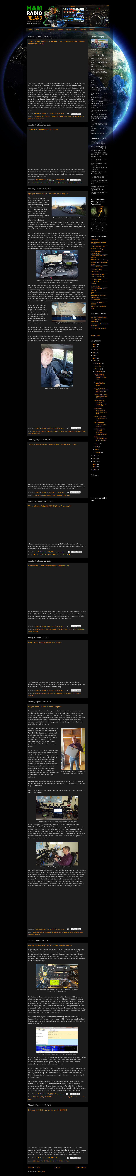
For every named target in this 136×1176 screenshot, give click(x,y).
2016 (95, 358)
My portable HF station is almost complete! (45, 706)
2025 (95, 344)
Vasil (67, 1161)
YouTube (69, 555)
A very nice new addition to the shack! (43, 130)
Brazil (54, 495)
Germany (40, 183)
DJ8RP (42, 629)
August (97, 444)
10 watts (36, 495)
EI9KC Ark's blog (96, 269)
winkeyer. (31, 934)
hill (66, 431)
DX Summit (94, 239)
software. (77, 1097)
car (34, 431)
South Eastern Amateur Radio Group (98, 296)
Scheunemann (76, 183)
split (33, 119)
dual (34, 183)
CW (46, 116)
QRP (29, 433)
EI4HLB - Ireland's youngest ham (96, 252)
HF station (47, 932)
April (96, 446)
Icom (60, 932)
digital (38, 431)
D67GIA (52, 693)
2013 (95, 458)
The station (51, 30)
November (98, 366)
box (34, 932)
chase (42, 116)
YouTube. (31, 695)
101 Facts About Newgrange (96, 320)
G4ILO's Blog (95, 272)
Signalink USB (78, 932)
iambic (45, 183)
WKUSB (37, 934)
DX (49, 116)
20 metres (36, 116)
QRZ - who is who (96, 293)
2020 (95, 355)
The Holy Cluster (96, 279)
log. (73, 116)
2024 (95, 347)
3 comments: (59, 1094)
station (83, 1097)
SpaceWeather (95, 300)
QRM (77, 116)
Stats (75, 30)
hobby (47, 629)
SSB (82, 629)
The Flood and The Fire (98, 328)
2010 (95, 467)
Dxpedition (54, 116)
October (97, 369)
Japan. (50, 183)
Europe (61, 116)
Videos (68, 30)
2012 (95, 461)
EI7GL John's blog (96, 266)
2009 (95, 469)
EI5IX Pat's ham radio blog (99, 260)
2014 (95, 455)
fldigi (42, 1097)
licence (66, 629)
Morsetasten (62, 183)
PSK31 (83, 431)
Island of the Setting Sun (98, 317)
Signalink (71, 1097)
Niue (69, 693)
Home (30, 30)
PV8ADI (59, 495)
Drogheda (49, 431)
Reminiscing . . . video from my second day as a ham (48, 566)
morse (55, 183)
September (98, 371)
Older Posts (81, 1167)
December (98, 363)
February (98, 452)
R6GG (74, 693)
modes (59, 1097)
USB (29, 1099)
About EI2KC (39, 30)
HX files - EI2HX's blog (98, 277)
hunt (65, 116)
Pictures (60, 30)
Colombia (43, 555)
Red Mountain (36, 433)
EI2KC (55, 431)
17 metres (36, 555)
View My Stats (95, 335)
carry (38, 932)
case (41, 932)
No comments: (60, 113)
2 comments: (60, 180)
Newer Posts (34, 1167)
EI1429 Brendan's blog (98, 246)
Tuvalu (42, 119)
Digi (34, 1097)
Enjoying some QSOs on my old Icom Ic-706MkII (47, 1110)
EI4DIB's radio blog (97, 249)
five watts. (61, 431)
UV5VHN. (62, 1161)
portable (77, 431)
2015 (95, 361)
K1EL (65, 932)
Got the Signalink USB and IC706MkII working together (50, 945)
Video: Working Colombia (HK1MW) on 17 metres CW (49, 506)
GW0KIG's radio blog (97, 274)
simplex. (59, 555)
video (64, 555)
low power (71, 431)
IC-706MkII (54, 932)
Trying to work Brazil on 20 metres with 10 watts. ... (100, 396)
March (97, 449)
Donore (43, 431)
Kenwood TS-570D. (56, 629)
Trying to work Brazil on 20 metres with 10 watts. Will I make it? (53, 444)
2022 (95, 349)
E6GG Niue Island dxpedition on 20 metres (45, 642)
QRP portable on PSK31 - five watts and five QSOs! (48, 194)
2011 (95, 464)
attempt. (49, 495)
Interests (83, 30)
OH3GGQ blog (95, 286)
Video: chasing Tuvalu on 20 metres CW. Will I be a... (100, 376)
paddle (69, 183)
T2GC (37, 119)
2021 (95, 352)
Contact (91, 30)
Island (69, 116)
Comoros (43, 693)
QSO (68, 495)
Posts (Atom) (41, 1171)
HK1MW (53, 555)
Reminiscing (77, 629)
